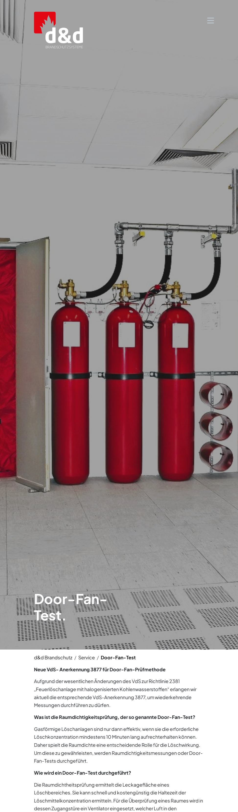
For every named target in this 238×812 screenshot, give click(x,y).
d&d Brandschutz (53, 657)
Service (86, 657)
